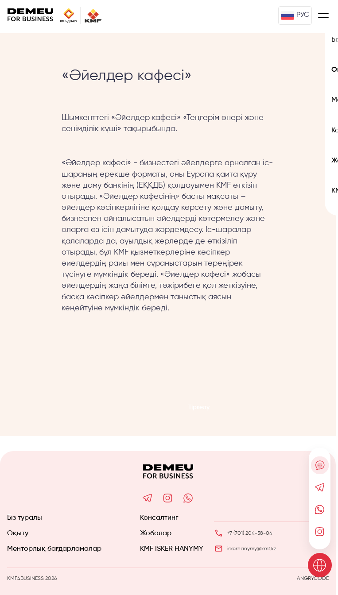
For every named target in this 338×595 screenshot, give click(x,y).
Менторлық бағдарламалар (54, 548)
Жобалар (155, 533)
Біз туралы (24, 518)
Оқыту (17, 533)
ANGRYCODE (313, 578)
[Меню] (323, 15)
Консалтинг (159, 518)
